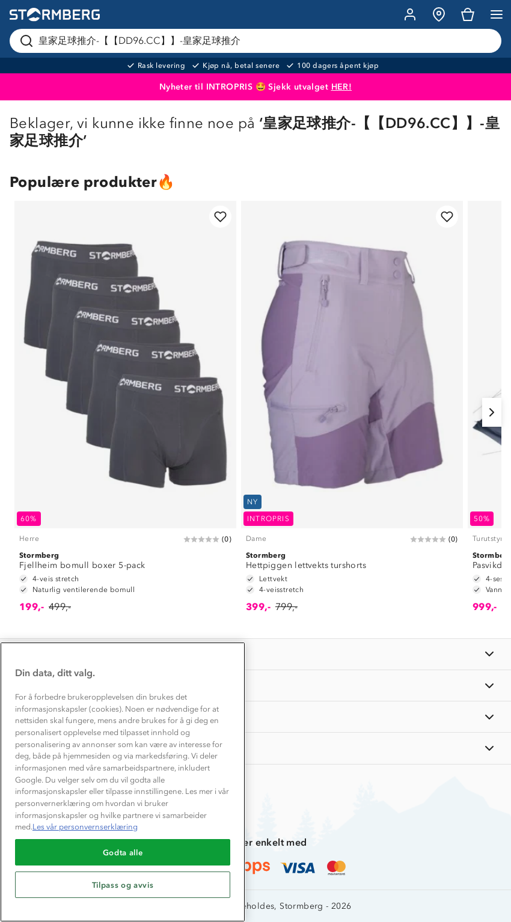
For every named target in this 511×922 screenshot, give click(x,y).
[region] (122, 782)
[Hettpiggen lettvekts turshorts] (352, 412)
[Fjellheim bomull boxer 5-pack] (125, 412)
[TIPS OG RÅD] (255, 716)
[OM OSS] (255, 685)
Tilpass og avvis (123, 885)
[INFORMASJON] (255, 654)
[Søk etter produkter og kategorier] (257, 41)
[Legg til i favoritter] (220, 217)
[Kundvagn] (467, 14)
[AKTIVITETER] (255, 748)
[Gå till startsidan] (55, 15)
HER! (341, 87)
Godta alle (123, 852)
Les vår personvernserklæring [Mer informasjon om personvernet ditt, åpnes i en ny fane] (85, 826)
